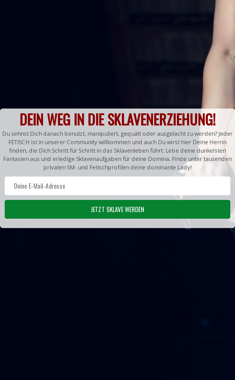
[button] (117, 168)
